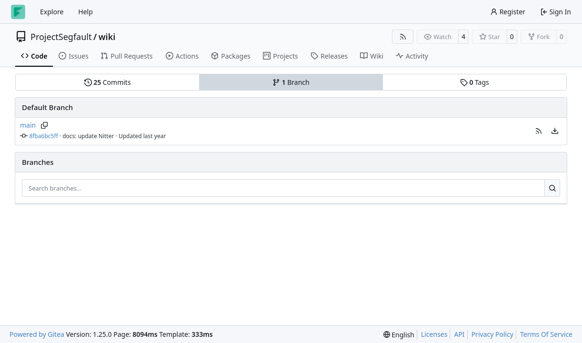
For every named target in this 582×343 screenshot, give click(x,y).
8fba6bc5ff (44, 136)
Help (85, 11)
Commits (107, 82)
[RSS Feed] (403, 37)
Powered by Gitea (37, 334)
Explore (51, 11)
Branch (291, 82)
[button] (539, 131)
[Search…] (552, 188)
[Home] (18, 11)
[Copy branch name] (44, 125)
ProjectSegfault (60, 36)
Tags (474, 82)
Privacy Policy (492, 334)
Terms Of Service (546, 334)
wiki (107, 36)
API (459, 334)
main (28, 125)
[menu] (555, 131)
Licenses (434, 334)
